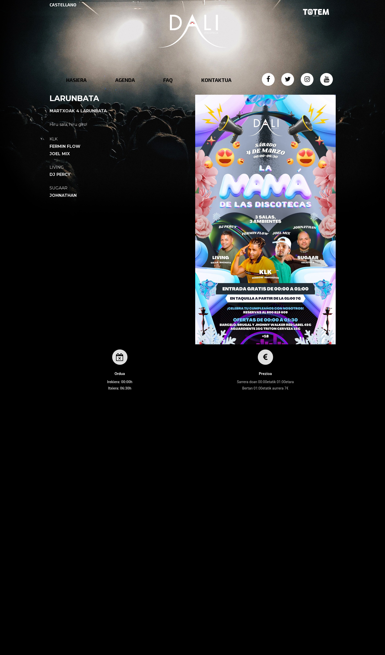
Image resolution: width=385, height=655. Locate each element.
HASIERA (76, 80)
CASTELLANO (63, 4)
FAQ (168, 80)
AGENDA (125, 80)
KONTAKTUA (216, 80)
